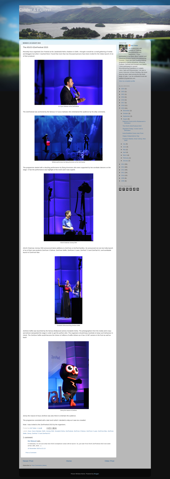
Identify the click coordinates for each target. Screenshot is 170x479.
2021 (123, 94)
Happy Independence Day (131, 136)
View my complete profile (127, 81)
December (126, 110)
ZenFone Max (102, 431)
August (125, 119)
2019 (123, 97)
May (124, 149)
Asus (29, 431)
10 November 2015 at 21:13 (36, 448)
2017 (123, 102)
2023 (123, 91)
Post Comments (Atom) (39, 465)
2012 (123, 170)
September (126, 116)
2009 (123, 178)
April (124, 152)
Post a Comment (31, 452)
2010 (123, 175)
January (125, 160)
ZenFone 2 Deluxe (80, 431)
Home (69, 461)
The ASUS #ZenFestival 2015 (132, 126)
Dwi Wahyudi (32, 441)
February (126, 158)
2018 (123, 100)
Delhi (43, 431)
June (124, 147)
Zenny (29, 433)
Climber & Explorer (35, 10)
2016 (123, 105)
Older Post (109, 461)
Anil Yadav (134, 45)
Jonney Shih (50, 431)
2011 (123, 172)
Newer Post (28, 461)
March (125, 155)
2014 (123, 164)
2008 (123, 181)
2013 (123, 167)
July (124, 144)
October (125, 113)
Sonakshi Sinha (60, 431)
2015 (123, 108)
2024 (123, 88)
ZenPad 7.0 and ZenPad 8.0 (41, 433)
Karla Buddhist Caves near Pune (133, 133)
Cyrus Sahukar (36, 431)
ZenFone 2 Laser (91, 431)
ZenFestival (69, 431)
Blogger (96, 474)
